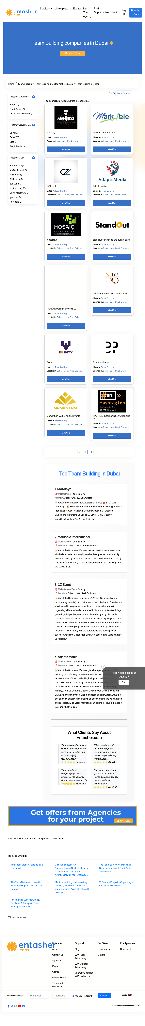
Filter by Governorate (21, 125)
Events (77, 8)
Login (115, 12)
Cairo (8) (14, 133)
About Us (56, 949)
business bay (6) (18, 188)
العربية (127, 995)
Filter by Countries (20, 96)
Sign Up (124, 12)
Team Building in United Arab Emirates (54, 84)
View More (66, 149)
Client (89, 996)
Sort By (112, 93)
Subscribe (104, 995)
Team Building (25, 84)
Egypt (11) (14, 104)
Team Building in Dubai (87, 84)
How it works (104, 949)
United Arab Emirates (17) (22, 113)
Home (11, 84)
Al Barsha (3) (16, 174)
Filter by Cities (17, 158)
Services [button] (45, 8)
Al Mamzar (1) (16, 179)
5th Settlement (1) (18, 170)
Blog (77, 949)
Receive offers (135, 12)
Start (123, 682)
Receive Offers (72, 53)
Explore (101, 955)
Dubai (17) (14, 137)
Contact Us (57, 955)
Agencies (56, 960)
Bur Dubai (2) (16, 184)
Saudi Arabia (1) (17, 109)
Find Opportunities (101, 10)
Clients (55, 972)
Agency (78, 996)
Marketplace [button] (62, 8)
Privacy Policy (59, 977)
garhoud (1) (15, 197)
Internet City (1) (17, 165)
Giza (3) (13, 142)
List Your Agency (87, 12)
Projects (56, 966)
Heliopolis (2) (16, 202)
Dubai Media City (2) (19, 193)
